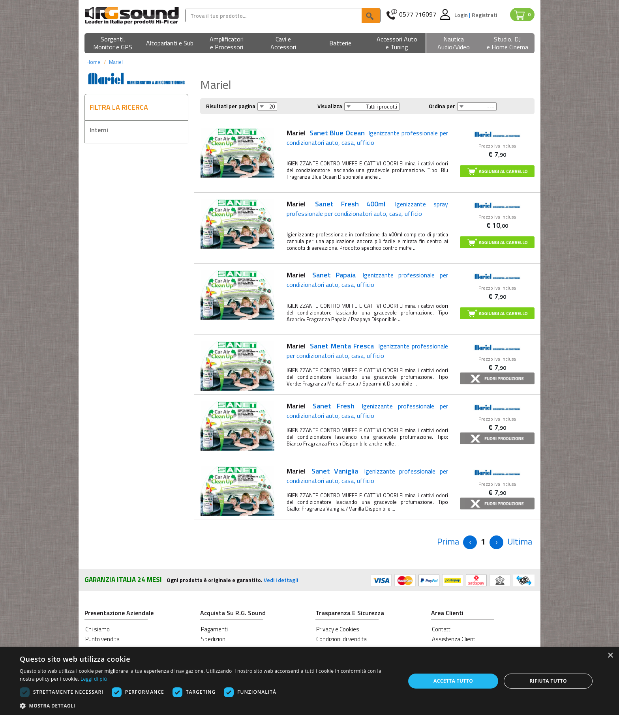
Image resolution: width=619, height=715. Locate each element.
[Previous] (448, 541)
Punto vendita (102, 639)
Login (461, 15)
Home (93, 62)
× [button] (610, 656)
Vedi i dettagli (281, 580)
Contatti (442, 629)
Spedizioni (214, 639)
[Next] (496, 542)
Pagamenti (214, 629)
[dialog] (309, 681)
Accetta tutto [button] (453, 681)
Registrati (484, 15)
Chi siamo (97, 629)
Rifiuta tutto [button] (548, 681)
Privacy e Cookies (337, 629)
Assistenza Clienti (454, 639)
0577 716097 (417, 14)
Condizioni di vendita (341, 639)
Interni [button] (99, 130)
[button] (113, 43)
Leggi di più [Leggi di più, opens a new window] (94, 679)
